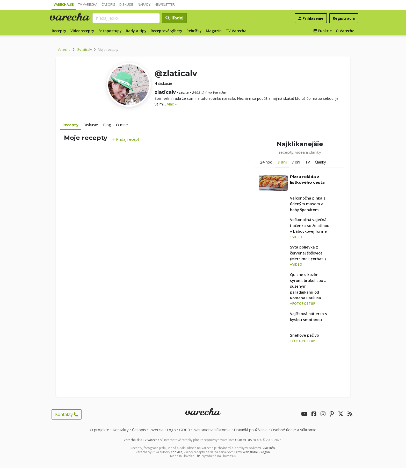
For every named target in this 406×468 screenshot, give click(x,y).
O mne (122, 124)
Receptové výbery (166, 30)
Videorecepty (82, 30)
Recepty (59, 30)
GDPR (184, 429)
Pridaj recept (125, 139)
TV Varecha (87, 4)
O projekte (99, 429)
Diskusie (126, 4)
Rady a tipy (136, 30)
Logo (171, 429)
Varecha (64, 49)
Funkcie (323, 30)
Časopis (108, 4)
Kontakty (66, 414)
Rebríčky (194, 30)
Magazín (214, 30)
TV (307, 162)
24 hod (266, 162)
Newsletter (165, 4)
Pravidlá (250, 429)
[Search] (126, 18)
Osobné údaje (293, 429)
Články (320, 162)
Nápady (144, 4)
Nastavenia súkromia (211, 429)
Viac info (269, 448)
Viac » (172, 104)
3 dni (282, 162)
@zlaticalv (84, 49)
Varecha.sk (64, 4)
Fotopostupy (110, 30)
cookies (176, 452)
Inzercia (156, 429)
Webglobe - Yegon (256, 452)
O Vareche (345, 30)
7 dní (296, 162)
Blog (107, 124)
